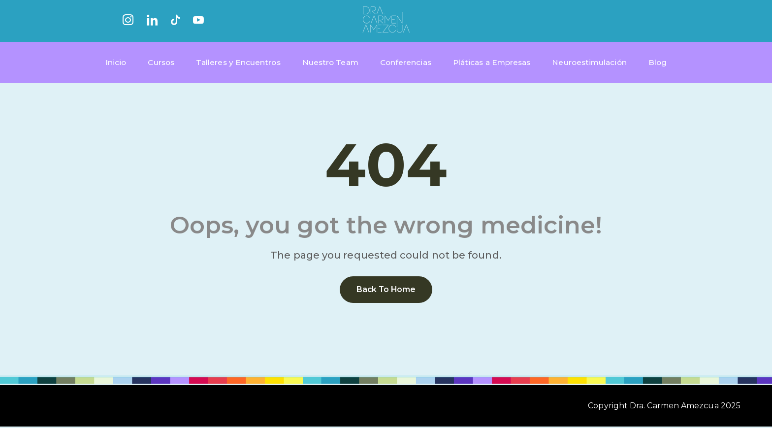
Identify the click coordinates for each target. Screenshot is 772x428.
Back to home (386, 291)
